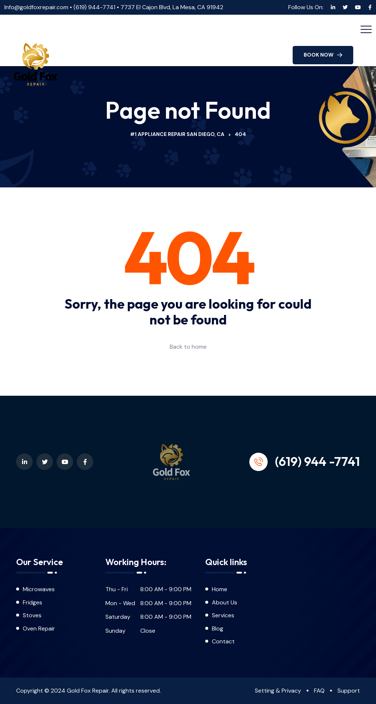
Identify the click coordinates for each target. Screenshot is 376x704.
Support (348, 690)
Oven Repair (39, 628)
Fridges (32, 602)
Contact (223, 641)
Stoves (32, 615)
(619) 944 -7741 (317, 461)
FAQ (319, 690)
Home (219, 589)
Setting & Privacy (278, 690)
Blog (218, 628)
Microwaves (39, 589)
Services (223, 615)
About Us (224, 602)
